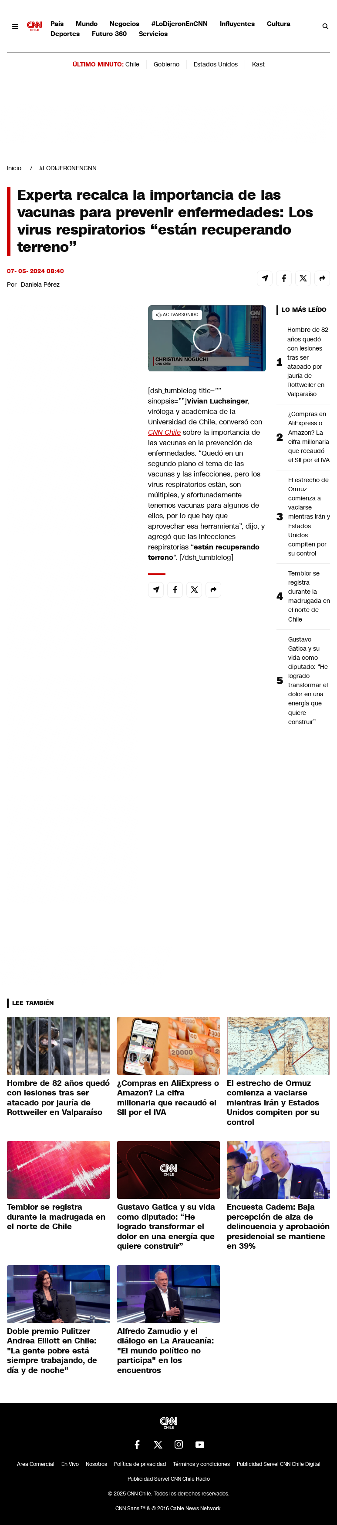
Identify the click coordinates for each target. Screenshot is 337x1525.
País (57, 23)
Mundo (87, 23)
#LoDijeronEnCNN (180, 23)
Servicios (153, 33)
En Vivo (70, 1464)
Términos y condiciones (201, 1464)
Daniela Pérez (40, 284)
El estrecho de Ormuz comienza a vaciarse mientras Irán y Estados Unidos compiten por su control (309, 517)
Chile (132, 64)
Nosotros (96, 1464)
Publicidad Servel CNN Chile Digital (278, 1464)
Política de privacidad (140, 1464)
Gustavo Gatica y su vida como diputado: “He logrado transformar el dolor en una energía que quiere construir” (308, 680)
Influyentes (237, 23)
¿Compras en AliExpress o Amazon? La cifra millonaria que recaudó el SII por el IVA (309, 437)
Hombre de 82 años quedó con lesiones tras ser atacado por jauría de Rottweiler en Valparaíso (307, 361)
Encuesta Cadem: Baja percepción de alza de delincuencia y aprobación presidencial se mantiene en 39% (278, 1226)
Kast (258, 64)
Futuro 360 (109, 33)
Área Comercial (35, 1464)
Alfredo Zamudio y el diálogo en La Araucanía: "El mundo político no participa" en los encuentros (165, 1351)
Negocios (124, 23)
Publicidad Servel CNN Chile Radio (169, 1478)
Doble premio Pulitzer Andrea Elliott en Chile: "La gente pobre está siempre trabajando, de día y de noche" (52, 1351)
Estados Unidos (216, 64)
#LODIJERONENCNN (68, 168)
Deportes (65, 33)
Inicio (14, 168)
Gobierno (166, 64)
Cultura (278, 23)
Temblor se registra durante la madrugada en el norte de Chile (309, 596)
